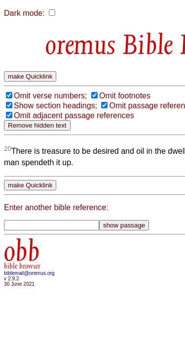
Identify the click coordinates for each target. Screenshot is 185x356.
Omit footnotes (124, 128)
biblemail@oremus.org (29, 326)
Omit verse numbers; (50, 128)
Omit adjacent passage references (74, 157)
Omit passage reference (56, 147)
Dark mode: (24, 13)
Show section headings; (55, 138)
